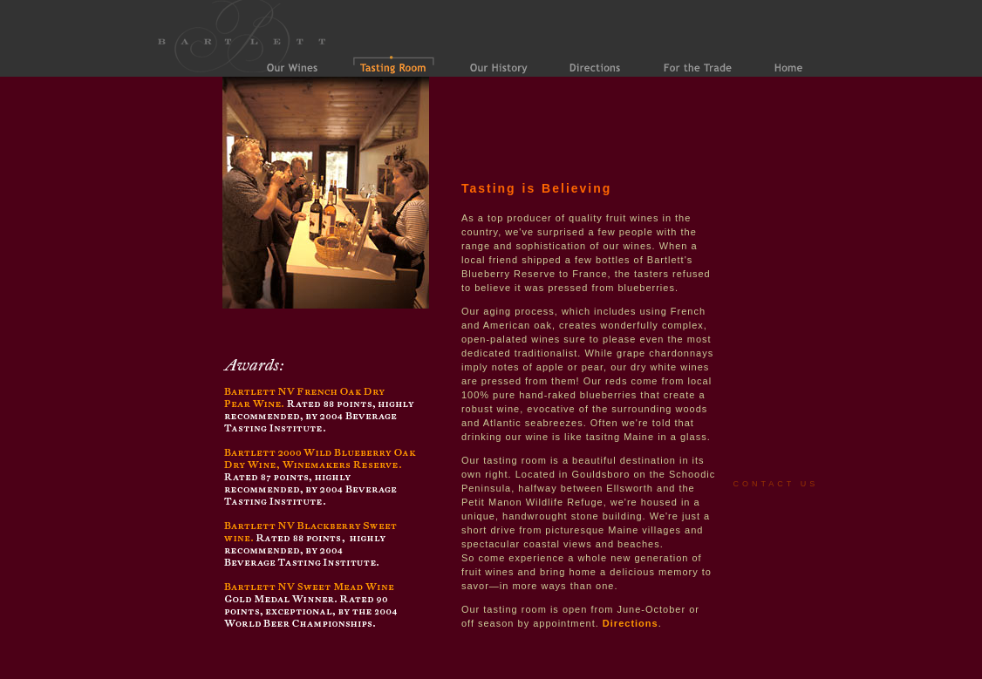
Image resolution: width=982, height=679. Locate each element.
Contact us (776, 483)
